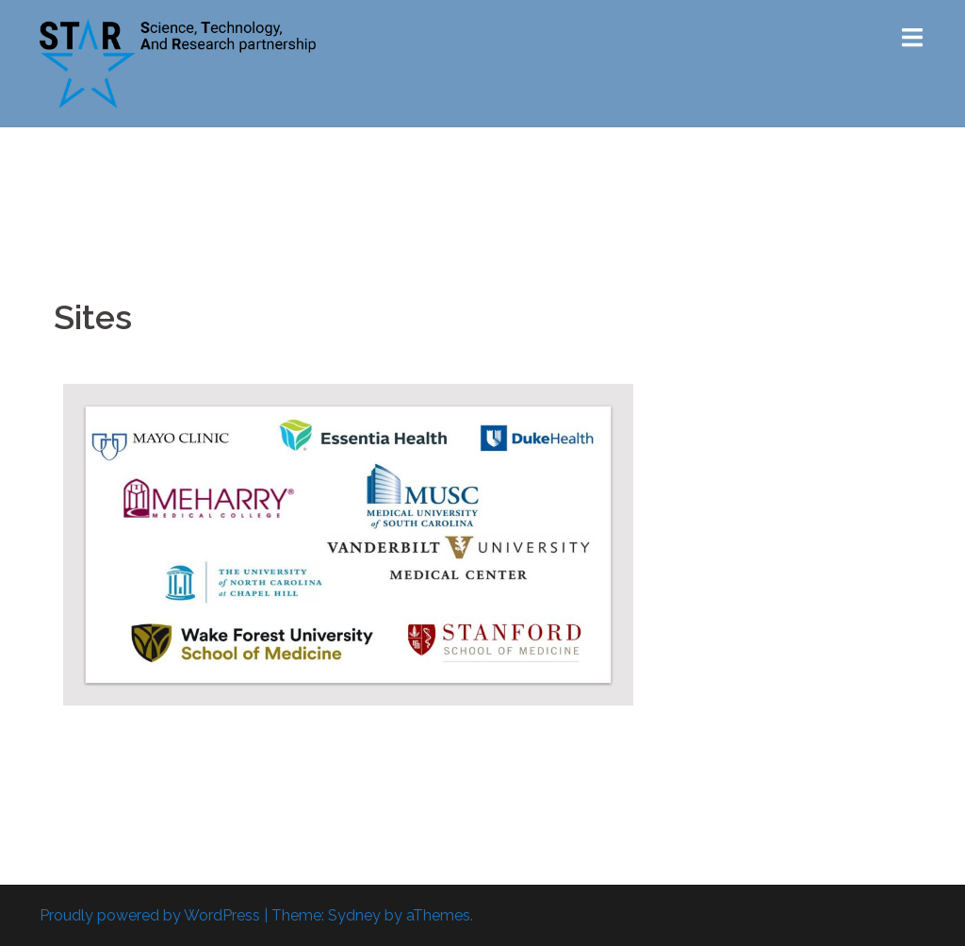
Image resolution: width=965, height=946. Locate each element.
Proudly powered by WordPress (150, 915)
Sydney (354, 915)
